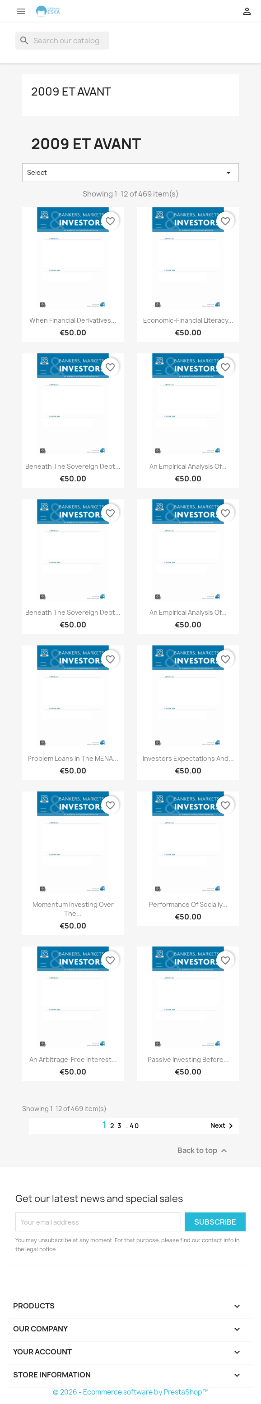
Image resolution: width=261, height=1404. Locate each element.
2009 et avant (71, 91)
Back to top (203, 1151)
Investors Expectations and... (188, 758)
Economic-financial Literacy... (188, 320)
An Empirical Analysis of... (188, 466)
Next (223, 1125)
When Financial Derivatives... (73, 320)
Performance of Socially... (188, 904)
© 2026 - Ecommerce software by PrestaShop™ (131, 1392)
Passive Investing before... (188, 1059)
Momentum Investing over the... (73, 909)
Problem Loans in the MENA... (73, 758)
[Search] (62, 41)
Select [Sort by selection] (130, 172)
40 (135, 1125)
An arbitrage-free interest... (73, 1059)
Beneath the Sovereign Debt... (73, 466)
